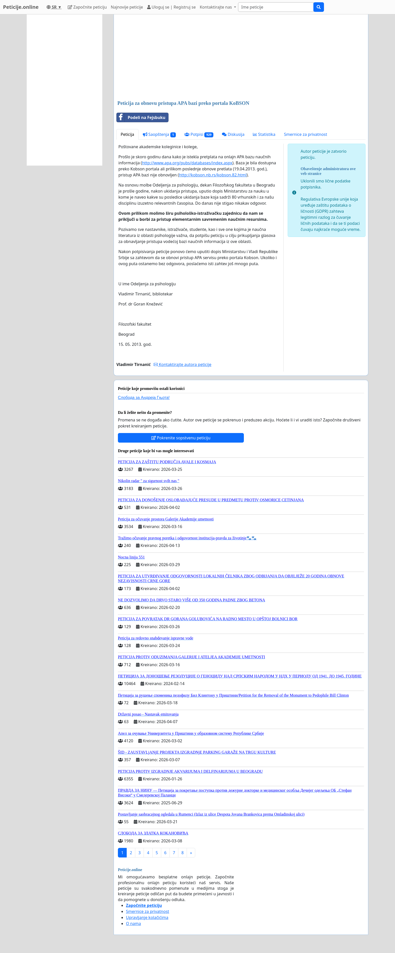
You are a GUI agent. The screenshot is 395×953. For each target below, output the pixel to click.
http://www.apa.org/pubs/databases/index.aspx (187, 163)
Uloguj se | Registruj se (171, 7)
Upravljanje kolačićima (147, 917)
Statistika (264, 134)
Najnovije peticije (127, 7)
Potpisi (198, 134)
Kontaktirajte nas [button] (216, 7)
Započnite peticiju (87, 7)
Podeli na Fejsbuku (141, 117)
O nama (133, 923)
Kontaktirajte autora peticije (182, 364)
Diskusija (233, 134)
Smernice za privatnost (305, 134)
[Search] (276, 7)
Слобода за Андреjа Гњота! (144, 397)
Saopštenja (159, 134)
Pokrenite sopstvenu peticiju (181, 438)
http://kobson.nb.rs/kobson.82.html (212, 175)
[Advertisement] (241, 57)
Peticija (127, 134)
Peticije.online (21, 7)
